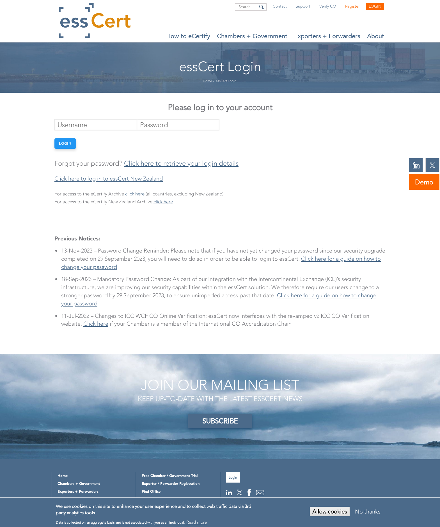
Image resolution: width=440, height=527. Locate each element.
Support (303, 6)
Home (207, 81)
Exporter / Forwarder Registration (171, 483)
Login (375, 6)
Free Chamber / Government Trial (170, 476)
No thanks (368, 511)
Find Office (151, 491)
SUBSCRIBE (220, 421)
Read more (196, 522)
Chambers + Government (252, 36)
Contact (280, 6)
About (375, 36)
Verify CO (327, 6)
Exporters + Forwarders (327, 36)
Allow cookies (329, 511)
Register (352, 6)
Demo (424, 182)
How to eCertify (188, 36)
